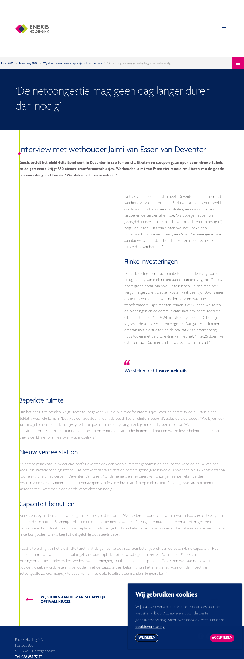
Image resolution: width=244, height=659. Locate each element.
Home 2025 (6, 63)
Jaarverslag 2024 (28, 63)
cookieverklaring (150, 629)
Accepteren (223, 641)
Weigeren (148, 641)
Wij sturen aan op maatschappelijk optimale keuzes (72, 63)
